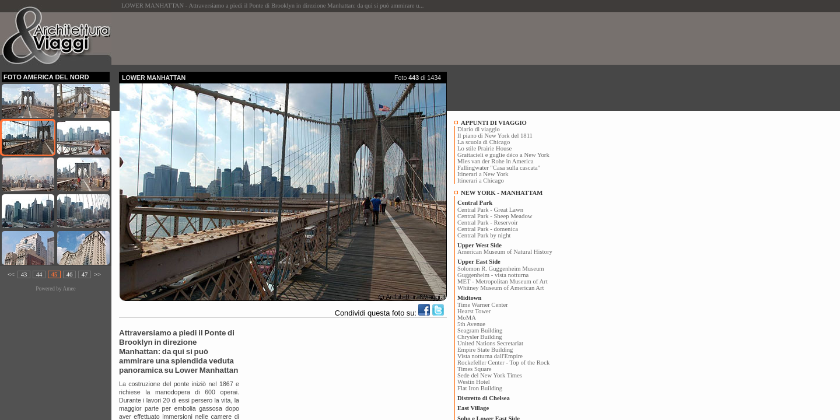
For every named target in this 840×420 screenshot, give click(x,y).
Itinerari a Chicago (480, 180)
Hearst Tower (474, 311)
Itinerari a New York (483, 174)
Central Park (474, 203)
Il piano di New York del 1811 (495, 135)
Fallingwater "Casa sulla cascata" (498, 167)
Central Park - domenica (487, 229)
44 (39, 274)
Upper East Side (479, 261)
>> (97, 274)
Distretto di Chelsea (483, 398)
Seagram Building (479, 330)
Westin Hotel (473, 382)
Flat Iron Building (479, 388)
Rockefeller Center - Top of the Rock (503, 362)
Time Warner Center (482, 305)
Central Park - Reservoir (487, 222)
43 (24, 274)
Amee (68, 289)
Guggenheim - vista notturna (492, 275)
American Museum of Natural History (504, 252)
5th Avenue (471, 324)
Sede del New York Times (489, 375)
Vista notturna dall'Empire (490, 356)
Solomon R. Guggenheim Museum (500, 268)
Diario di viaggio (478, 129)
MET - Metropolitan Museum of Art (502, 281)
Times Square (474, 369)
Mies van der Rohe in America (495, 161)
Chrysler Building (479, 337)
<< (11, 274)
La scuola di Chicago (483, 142)
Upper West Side (479, 245)
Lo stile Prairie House (484, 148)
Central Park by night (483, 235)
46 (69, 274)
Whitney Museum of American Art (500, 288)
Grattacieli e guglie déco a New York (503, 155)
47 (85, 274)
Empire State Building (485, 349)
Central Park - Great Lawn (490, 209)
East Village (473, 408)
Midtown (469, 298)
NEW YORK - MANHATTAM (501, 193)
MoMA (466, 317)
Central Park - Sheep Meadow (494, 216)
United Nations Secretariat (490, 343)
